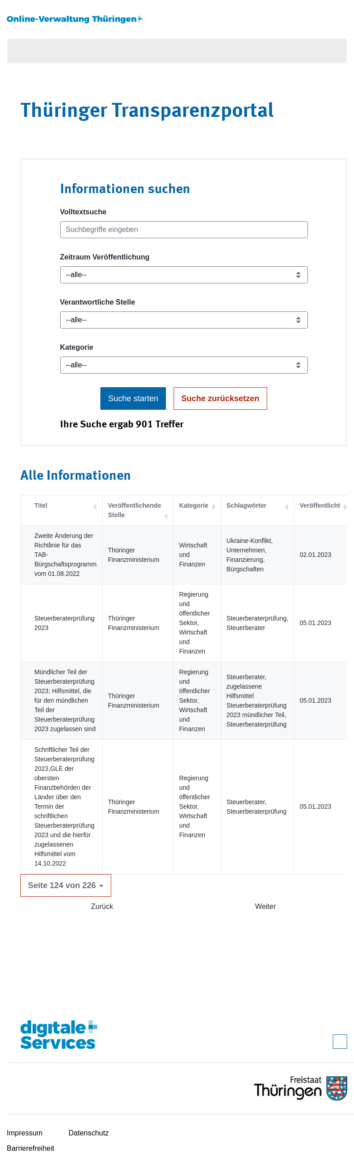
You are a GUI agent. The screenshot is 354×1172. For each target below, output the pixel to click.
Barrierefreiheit (30, 1148)
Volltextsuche (83, 212)
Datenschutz (89, 1133)
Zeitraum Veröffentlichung (105, 257)
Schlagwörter (247, 505)
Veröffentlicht (320, 505)
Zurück (102, 906)
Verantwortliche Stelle (97, 302)
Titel (40, 505)
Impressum (24, 1133)
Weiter (265, 906)
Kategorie (77, 347)
